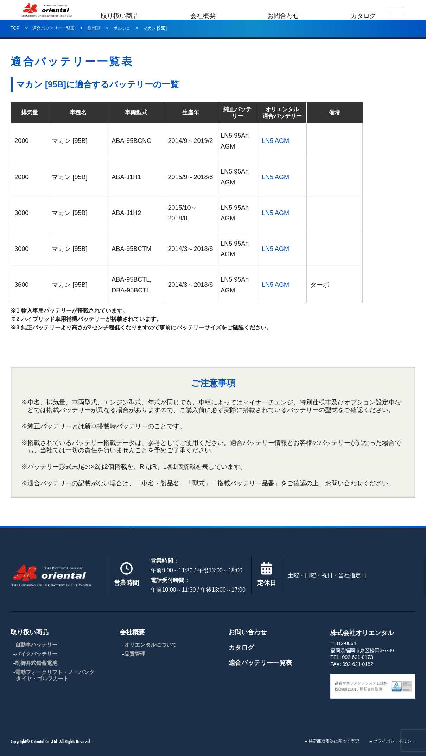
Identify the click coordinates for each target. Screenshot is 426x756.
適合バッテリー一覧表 (260, 662)
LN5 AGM (275, 140)
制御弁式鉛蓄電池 (36, 663)
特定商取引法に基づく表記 (334, 741)
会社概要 (202, 9)
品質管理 (134, 654)
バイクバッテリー (36, 654)
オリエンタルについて (150, 645)
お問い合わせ (248, 632)
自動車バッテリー (36, 645)
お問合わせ (284, 9)
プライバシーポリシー (394, 741)
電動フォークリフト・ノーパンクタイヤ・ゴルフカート (54, 675)
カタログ (365, 9)
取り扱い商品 (117, 9)
